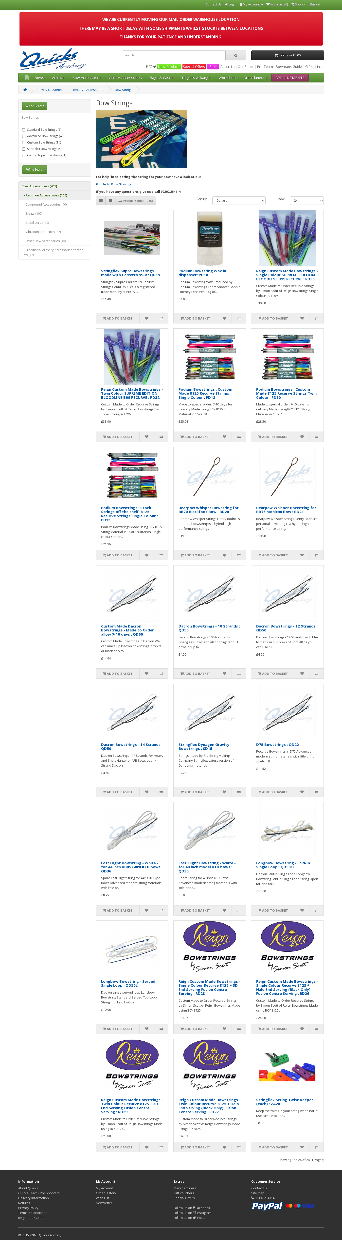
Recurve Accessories (88, 89)
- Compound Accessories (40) (44, 204)
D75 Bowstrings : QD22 (277, 744)
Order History (106, 1193)
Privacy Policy (28, 1208)
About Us (227, 66)
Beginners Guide (30, 1217)
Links (319, 66)
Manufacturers (185, 1188)
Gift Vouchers (184, 1193)
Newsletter (104, 1203)
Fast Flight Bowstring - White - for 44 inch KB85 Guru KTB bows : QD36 (131, 866)
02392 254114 (262, 1198)
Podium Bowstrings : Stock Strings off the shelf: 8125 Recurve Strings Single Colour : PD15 (129, 513)
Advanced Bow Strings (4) (42, 136)
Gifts (309, 66)
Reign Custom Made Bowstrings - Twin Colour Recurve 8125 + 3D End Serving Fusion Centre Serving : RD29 (132, 1105)
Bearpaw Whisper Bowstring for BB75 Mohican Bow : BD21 (286, 509)
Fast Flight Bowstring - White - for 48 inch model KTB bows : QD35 (207, 866)
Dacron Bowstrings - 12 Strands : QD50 (287, 628)
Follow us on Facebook (192, 1208)
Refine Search (34, 106)
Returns (24, 1203)
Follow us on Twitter (190, 1217)
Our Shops (246, 66)
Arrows (58, 77)
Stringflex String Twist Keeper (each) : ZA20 (284, 1101)
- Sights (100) (31, 213)
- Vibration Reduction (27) (41, 231)
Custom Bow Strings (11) (41, 142)
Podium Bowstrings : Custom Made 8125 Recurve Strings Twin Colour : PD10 (286, 393)
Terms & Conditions (32, 1212)
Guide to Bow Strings (113, 184)
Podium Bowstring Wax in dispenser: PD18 (202, 272)
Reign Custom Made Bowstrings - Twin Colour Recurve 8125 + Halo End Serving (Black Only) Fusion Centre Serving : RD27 (209, 1105)
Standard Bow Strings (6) (41, 130)
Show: (281, 199)
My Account (104, 1188)
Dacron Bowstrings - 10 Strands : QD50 (209, 628)
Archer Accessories (125, 77)
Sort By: (202, 199)
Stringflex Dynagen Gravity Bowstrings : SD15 (204, 746)
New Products (169, 66)
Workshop (227, 77)
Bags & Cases (161, 77)
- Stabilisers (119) (35, 222)
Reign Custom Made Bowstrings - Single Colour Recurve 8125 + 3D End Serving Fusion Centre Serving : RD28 (209, 987)
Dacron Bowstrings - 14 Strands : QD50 (131, 746)
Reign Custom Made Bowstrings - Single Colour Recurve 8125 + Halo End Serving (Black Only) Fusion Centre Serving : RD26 (287, 987)
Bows (39, 77)
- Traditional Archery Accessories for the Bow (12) (52, 252)
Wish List (102, 1198)
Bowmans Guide (288, 66)
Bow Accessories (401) (39, 186)
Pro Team (265, 66)
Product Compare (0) (135, 201)
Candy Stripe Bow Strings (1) (44, 155)
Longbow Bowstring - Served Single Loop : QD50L (128, 983)
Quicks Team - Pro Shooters (39, 1193)
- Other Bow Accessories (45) (43, 241)
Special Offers (194, 66)
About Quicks (28, 1188)
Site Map (257, 1193)
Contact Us (259, 1188)
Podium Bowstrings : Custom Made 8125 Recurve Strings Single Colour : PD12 (205, 393)
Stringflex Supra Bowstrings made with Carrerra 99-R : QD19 (130, 272)
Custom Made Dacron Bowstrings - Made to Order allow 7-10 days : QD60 (127, 630)
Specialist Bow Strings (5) (41, 149)
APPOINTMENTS (290, 77)
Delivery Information (33, 1198)
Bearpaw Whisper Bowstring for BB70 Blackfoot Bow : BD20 (209, 509)
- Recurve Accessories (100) (44, 195)
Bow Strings (123, 89)
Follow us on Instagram (193, 1212)
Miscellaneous (255, 77)
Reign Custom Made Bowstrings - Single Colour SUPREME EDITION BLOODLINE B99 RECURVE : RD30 (287, 274)
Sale (213, 66)
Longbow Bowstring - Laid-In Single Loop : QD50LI (283, 865)
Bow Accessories (86, 77)
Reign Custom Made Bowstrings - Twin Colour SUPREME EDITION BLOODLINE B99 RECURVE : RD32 (132, 393)
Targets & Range (196, 77)
